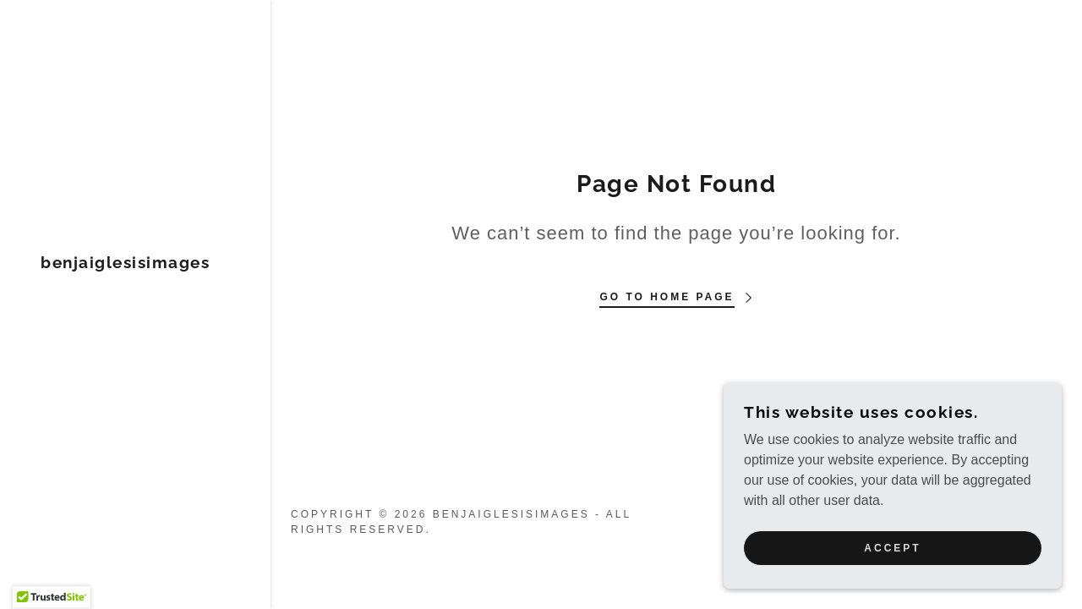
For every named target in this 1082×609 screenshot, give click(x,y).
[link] (125, 263)
